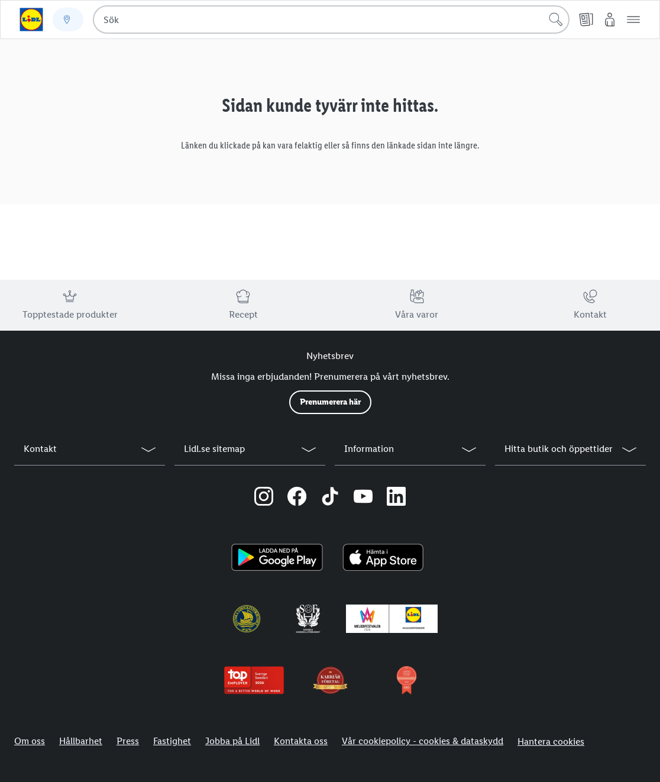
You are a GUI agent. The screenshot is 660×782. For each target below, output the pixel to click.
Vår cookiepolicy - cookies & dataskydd (422, 741)
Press (128, 741)
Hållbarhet (80, 741)
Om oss (29, 741)
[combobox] (331, 19)
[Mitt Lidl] (610, 19)
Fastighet (172, 741)
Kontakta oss (301, 741)
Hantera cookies (550, 741)
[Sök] (556, 19)
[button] (633, 19)
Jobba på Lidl (232, 741)
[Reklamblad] (586, 19)
